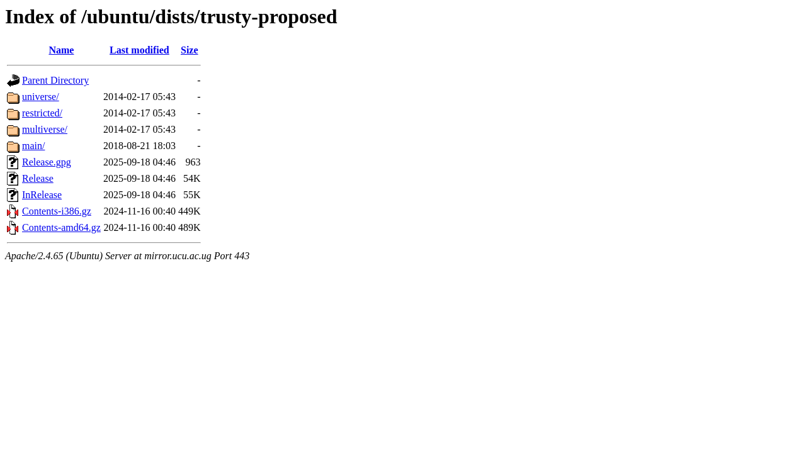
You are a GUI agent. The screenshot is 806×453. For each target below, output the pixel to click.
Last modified (139, 50)
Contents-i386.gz (56, 211)
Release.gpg (46, 162)
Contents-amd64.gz (61, 227)
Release (38, 178)
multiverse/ (44, 129)
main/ (33, 145)
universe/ (40, 96)
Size (189, 50)
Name (61, 50)
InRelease (42, 194)
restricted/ (42, 113)
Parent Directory (55, 80)
